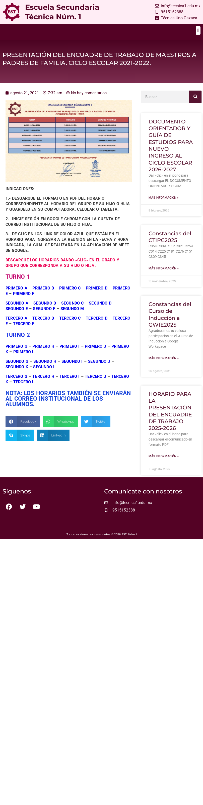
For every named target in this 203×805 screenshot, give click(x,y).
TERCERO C (70, 325)
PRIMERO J (95, 353)
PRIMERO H (43, 353)
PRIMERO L (24, 359)
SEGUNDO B (44, 310)
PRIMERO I (69, 353)
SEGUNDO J (99, 369)
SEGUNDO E (17, 316)
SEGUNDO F (44, 316)
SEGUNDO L (44, 374)
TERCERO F (23, 331)
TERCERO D (97, 325)
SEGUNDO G (17, 369)
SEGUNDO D (100, 310)
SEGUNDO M (72, 316)
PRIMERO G (17, 353)
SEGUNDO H (44, 369)
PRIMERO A (16, 295)
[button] (198, 30)
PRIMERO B (43, 295)
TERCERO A (17, 325)
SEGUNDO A (17, 310)
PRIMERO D (96, 295)
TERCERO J (95, 384)
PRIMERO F (23, 301)
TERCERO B (43, 325)
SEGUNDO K (17, 374)
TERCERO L (24, 389)
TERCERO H (43, 384)
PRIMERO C (70, 295)
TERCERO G (16, 384)
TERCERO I (69, 384)
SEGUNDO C (72, 310)
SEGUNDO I (72, 369)
